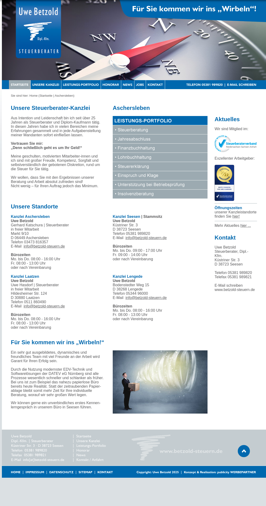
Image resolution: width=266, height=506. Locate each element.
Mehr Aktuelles (233, 226)
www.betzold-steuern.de (235, 290)
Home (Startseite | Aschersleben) (52, 95)
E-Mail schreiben (229, 285)
